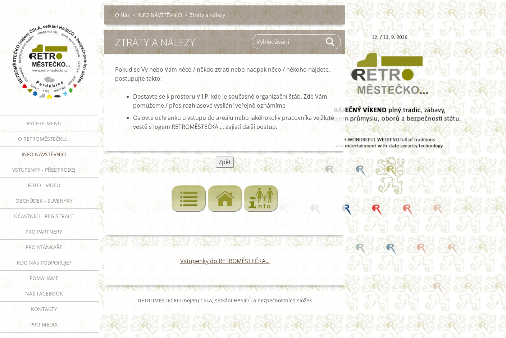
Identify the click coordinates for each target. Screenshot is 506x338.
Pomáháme (44, 278)
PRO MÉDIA (44, 324)
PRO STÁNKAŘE (44, 247)
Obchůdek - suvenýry (44, 200)
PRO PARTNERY (44, 231)
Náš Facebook (44, 293)
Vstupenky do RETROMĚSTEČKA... (225, 261)
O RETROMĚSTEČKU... (44, 138)
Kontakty (44, 309)
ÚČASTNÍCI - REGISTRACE (44, 216)
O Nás (122, 15)
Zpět (225, 162)
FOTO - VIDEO (44, 185)
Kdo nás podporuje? (44, 262)
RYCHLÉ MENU (44, 123)
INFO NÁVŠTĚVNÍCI (44, 154)
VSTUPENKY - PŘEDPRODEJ (44, 169)
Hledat (330, 41)
